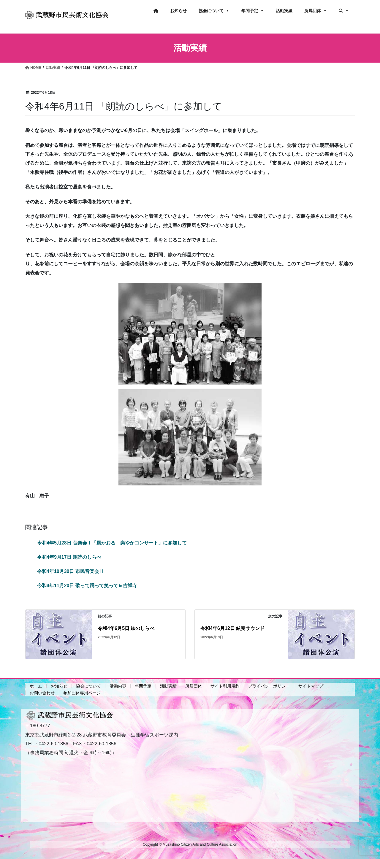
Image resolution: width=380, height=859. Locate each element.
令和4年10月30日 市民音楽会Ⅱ (70, 571)
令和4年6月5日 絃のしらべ (126, 628)
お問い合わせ (42, 692)
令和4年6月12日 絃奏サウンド (232, 628)
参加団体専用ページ (82, 692)
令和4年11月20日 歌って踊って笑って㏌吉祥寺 (87, 585)
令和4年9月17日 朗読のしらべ (69, 557)
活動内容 (118, 686)
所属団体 (315, 11)
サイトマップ (310, 686)
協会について (214, 11)
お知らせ (178, 10)
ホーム (36, 686)
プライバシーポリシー (269, 686)
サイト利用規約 (225, 686)
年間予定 (252, 11)
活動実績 (284, 10)
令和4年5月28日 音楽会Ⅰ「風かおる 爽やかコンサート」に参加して (112, 542)
